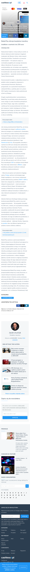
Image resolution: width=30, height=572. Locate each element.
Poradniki (13, 532)
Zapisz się (24, 516)
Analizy (3, 532)
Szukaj (22, 538)
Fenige (7, 175)
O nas (2, 550)
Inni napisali (23, 532)
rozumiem (23, 567)
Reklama (13, 550)
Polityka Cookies (5, 553)
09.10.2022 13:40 (10, 24)
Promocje (4, 429)
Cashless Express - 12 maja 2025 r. (21, 459)
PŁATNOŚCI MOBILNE (4, 35)
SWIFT (21, 179)
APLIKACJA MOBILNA (6, 310)
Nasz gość (22, 530)
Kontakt (13, 553)
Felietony (13, 530)
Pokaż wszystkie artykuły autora (15, 394)
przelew (5, 223)
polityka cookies (10, 570)
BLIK (5, 309)
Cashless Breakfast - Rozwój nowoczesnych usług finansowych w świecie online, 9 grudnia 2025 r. (22, 470)
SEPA (25, 179)
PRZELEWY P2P (20, 309)
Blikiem (20, 164)
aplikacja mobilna (21, 129)
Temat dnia (4, 530)
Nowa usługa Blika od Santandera (12, 122)
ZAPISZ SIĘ (15, 417)
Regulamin (23, 550)
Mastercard (4, 142)
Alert (12, 538)
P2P (12, 162)
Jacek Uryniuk (10, 22)
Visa (11, 142)
